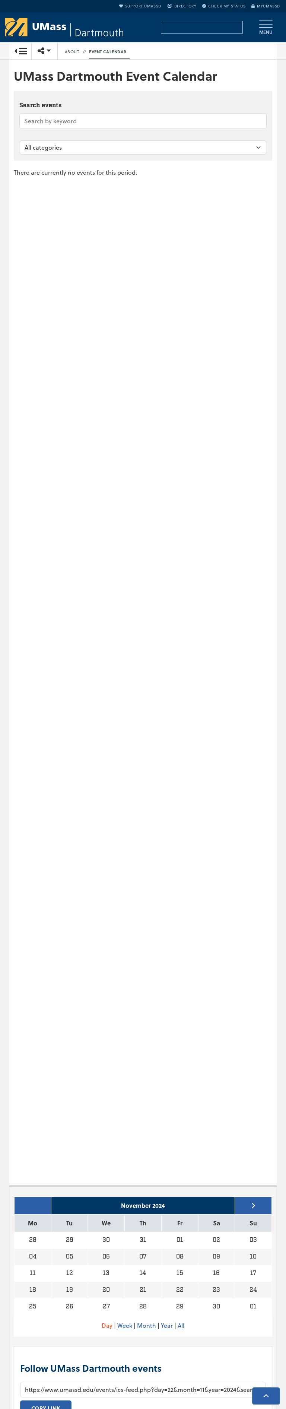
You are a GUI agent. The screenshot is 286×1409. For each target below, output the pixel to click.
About (72, 52)
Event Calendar (108, 52)
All (181, 1325)
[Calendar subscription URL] (143, 1389)
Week (125, 1325)
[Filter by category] (143, 147)
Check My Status (223, 6)
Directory (181, 6)
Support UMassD (140, 6)
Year (167, 1325)
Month (147, 1325)
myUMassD (265, 6)
